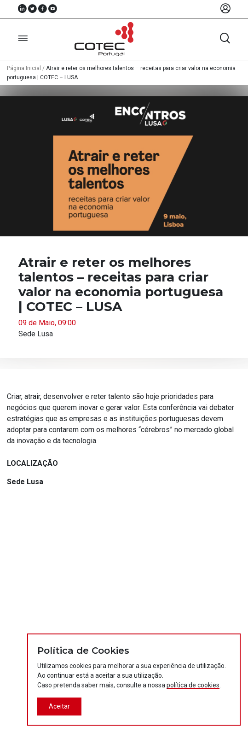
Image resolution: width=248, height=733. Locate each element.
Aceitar (59, 706)
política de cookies (193, 685)
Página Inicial (24, 68)
